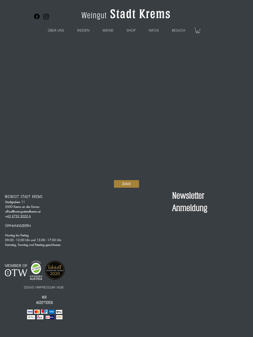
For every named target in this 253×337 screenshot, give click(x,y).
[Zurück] (126, 184)
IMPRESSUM (45, 288)
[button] (55, 30)
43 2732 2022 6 (19, 216)
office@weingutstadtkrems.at (22, 211)
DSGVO (29, 288)
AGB (60, 288)
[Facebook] (37, 16)
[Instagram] (46, 16)
